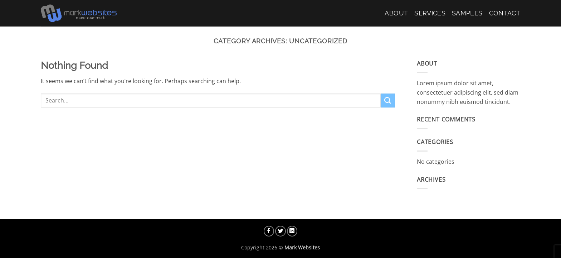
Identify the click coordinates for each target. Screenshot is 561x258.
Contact (504, 13)
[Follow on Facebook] (269, 231)
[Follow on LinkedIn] (292, 231)
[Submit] (388, 101)
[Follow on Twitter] (280, 231)
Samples (467, 13)
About (396, 13)
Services (429, 13)
